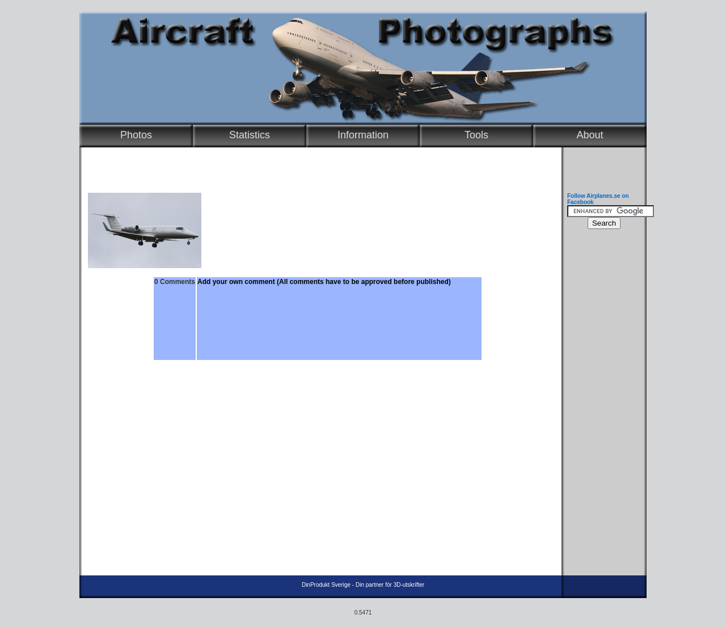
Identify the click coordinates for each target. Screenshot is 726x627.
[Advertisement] (601, 405)
